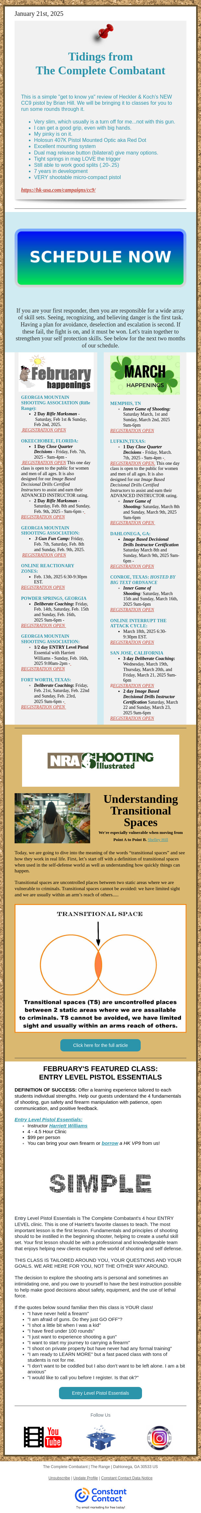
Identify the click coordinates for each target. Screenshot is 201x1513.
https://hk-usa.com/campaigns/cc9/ (58, 190)
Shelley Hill (158, 839)
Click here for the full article (100, 1045)
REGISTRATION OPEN (43, 462)
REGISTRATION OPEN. (132, 463)
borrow (110, 1143)
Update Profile (85, 1478)
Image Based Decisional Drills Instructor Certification (151, 542)
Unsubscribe (59, 1478)
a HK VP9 (129, 1143)
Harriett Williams (68, 1125)
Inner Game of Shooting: (147, 409)
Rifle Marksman (61, 413)
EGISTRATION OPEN (133, 685)
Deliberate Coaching (53, 604)
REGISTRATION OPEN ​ (43, 625)
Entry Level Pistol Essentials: (48, 1119)
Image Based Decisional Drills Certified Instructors (48, 484)
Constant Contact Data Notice (127, 1478)
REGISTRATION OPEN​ (43, 430)
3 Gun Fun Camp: (52, 538)
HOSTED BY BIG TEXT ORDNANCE (142, 580)
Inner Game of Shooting (137, 591)
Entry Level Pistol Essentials (100, 1393)
